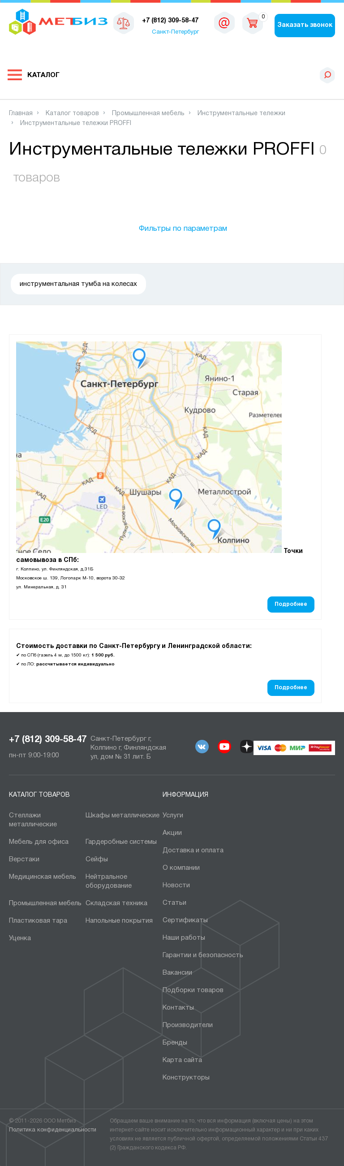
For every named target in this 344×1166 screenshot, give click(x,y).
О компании (181, 868)
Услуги (173, 815)
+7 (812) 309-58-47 (47, 740)
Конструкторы (186, 1078)
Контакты (178, 1008)
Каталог (43, 75)
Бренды (175, 1043)
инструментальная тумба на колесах (78, 284)
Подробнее (291, 604)
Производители (188, 1025)
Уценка (20, 938)
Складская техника (116, 903)
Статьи (174, 903)
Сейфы (97, 859)
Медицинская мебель (42, 877)
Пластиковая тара (38, 921)
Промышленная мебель (45, 903)
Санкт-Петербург (175, 32)
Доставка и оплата (193, 850)
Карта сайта (182, 1060)
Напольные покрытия (119, 921)
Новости (176, 885)
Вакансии (177, 973)
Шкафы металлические (122, 815)
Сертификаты (185, 920)
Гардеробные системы (121, 842)
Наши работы (184, 938)
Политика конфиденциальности (52, 1130)
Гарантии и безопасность (203, 955)
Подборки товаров (193, 990)
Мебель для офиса (39, 842)
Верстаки (24, 859)
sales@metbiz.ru (224, 22)
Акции (172, 833)
